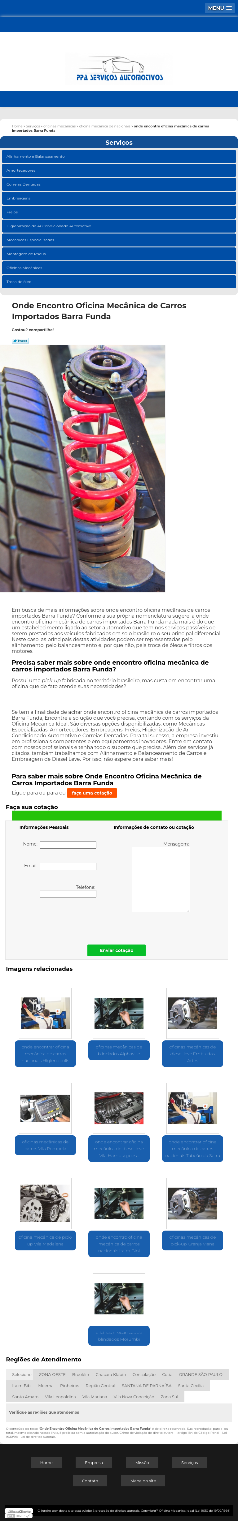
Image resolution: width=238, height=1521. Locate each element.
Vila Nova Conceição (134, 1396)
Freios (13, 212)
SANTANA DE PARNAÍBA (147, 1385)
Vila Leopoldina (60, 1396)
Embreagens (19, 198)
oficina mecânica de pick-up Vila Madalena (46, 1240)
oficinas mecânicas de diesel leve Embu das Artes (193, 1053)
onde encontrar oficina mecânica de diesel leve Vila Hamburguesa (119, 1148)
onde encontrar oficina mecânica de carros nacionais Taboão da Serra (192, 1148)
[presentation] (59, 919)
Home (46, 1462)
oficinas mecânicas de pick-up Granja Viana (193, 1240)
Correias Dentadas (24, 184)
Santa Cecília (191, 1385)
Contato (90, 1480)
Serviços (119, 142)
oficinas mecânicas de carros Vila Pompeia (45, 1145)
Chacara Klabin (111, 1374)
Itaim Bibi (22, 1385)
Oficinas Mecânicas (25, 267)
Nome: (59, 845)
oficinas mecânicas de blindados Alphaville (119, 1050)
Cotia (167, 1374)
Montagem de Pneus (26, 253)
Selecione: (22, 1374)
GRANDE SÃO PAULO (201, 1374)
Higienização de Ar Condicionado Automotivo (49, 226)
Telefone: (68, 891)
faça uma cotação (92, 793)
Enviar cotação (116, 950)
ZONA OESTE (52, 1374)
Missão (142, 1462)
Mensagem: (161, 876)
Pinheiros (69, 1385)
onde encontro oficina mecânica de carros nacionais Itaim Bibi (119, 1243)
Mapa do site (143, 1480)
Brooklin (80, 1374)
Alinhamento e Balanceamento (36, 156)
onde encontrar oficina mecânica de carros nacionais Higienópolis (45, 1053)
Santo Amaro (25, 1396)
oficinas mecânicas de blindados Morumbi (119, 1336)
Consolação (144, 1374)
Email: (60, 866)
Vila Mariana (94, 1396)
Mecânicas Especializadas (31, 240)
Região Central (100, 1385)
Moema (46, 1385)
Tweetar (20, 341)
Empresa (94, 1462)
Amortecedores (21, 170)
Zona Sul (169, 1396)
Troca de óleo (19, 281)
